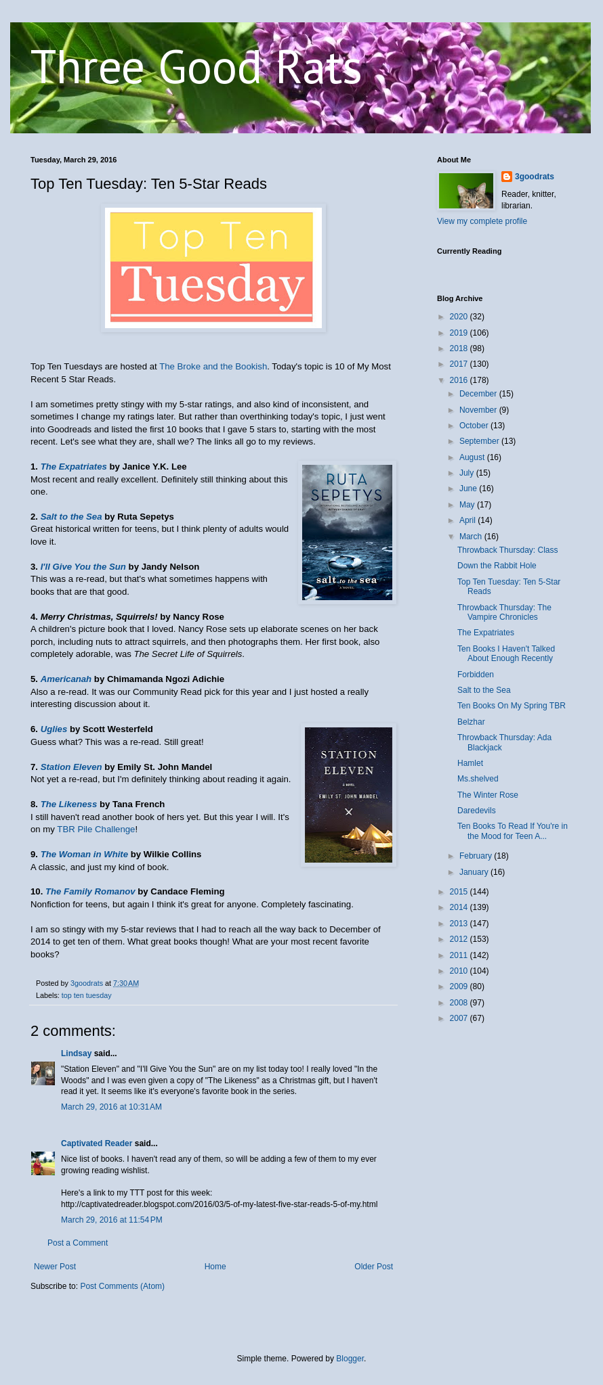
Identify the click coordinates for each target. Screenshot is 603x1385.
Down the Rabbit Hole (497, 565)
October (475, 425)
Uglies (54, 729)
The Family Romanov (90, 891)
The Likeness (69, 804)
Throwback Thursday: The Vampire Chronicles (504, 612)
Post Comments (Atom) (122, 1286)
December (479, 394)
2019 (460, 333)
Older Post (373, 1266)
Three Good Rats (196, 65)
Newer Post (55, 1266)
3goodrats (534, 176)
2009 (460, 986)
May (468, 504)
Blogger (350, 1358)
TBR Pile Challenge (96, 829)
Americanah (66, 679)
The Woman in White (84, 854)
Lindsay (76, 1053)
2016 (460, 380)
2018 (460, 348)
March (471, 536)
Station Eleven (71, 767)
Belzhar (471, 722)
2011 (460, 955)
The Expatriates (74, 466)
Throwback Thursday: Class (507, 550)
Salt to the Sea (71, 517)
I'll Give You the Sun (83, 567)
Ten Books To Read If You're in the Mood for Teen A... (512, 830)
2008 (460, 1002)
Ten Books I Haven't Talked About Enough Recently (506, 653)
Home (215, 1266)
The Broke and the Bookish (213, 366)
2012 (460, 939)
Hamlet (470, 763)
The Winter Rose (487, 795)
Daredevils (476, 810)
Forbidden (475, 674)
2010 (460, 971)
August (473, 457)
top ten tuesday (87, 995)
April (468, 520)
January (475, 872)
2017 (460, 364)
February (476, 856)
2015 (460, 891)
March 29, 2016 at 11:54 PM (112, 1220)
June (469, 488)
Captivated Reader (96, 1143)
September (480, 441)
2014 (460, 907)
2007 (460, 1018)
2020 (460, 316)
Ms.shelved (478, 779)
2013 (460, 923)
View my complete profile (482, 221)
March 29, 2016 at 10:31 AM (111, 1107)
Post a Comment (77, 1243)
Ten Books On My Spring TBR (511, 705)
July (467, 473)
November (479, 410)
